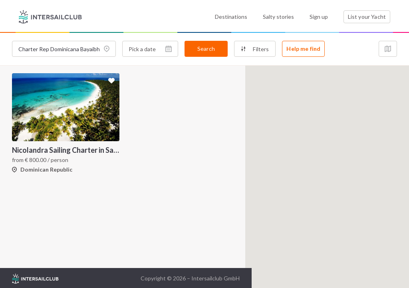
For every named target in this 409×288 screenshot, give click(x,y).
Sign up (319, 16)
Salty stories (278, 16)
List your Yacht (367, 16)
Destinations (231, 16)
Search (206, 48)
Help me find (303, 48)
